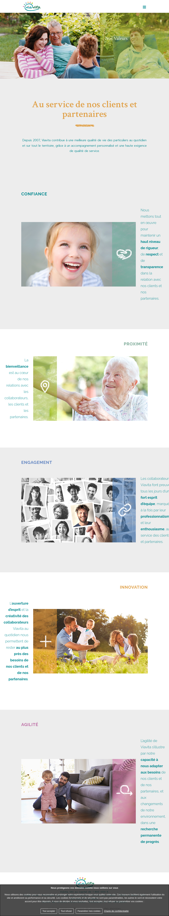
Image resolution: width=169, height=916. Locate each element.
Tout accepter (49, 911)
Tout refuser (66, 911)
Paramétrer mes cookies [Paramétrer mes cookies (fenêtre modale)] (89, 911)
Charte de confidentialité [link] (116, 911)
